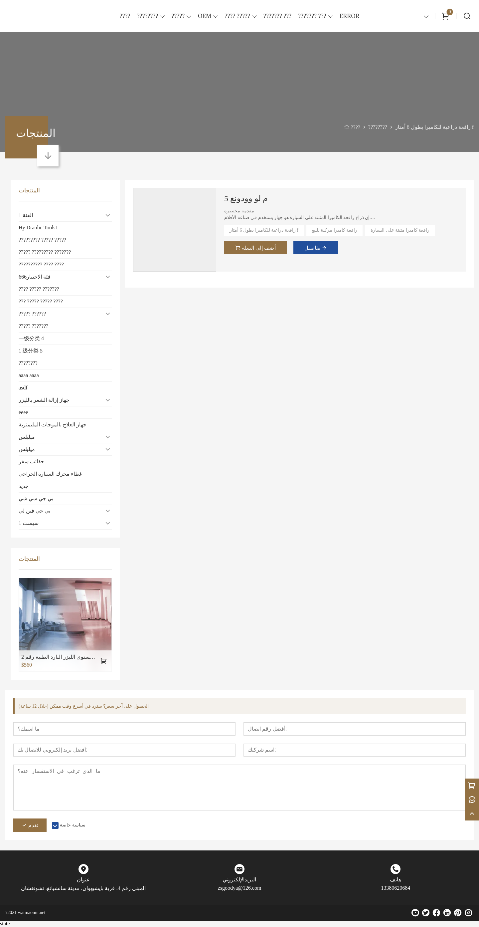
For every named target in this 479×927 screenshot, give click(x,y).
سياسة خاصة (72, 825)
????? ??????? (33, 326)
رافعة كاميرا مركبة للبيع (335, 230)
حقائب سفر (31, 461)
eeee (23, 412)
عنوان (83, 880)
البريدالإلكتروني (239, 880)
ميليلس (27, 437)
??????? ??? (312, 16)
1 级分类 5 (31, 350)
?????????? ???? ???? (41, 264)
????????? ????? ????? (42, 240)
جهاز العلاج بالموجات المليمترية (52, 424)
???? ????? (237, 16)
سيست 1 (29, 523)
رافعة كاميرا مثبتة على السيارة (400, 230)
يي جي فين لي (34, 511)
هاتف (395, 880)
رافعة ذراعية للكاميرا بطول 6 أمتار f (264, 230)
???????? (147, 16)
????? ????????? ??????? (45, 252)
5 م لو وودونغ (246, 198)
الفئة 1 (26, 215)
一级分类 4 (31, 338)
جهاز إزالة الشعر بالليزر (44, 400)
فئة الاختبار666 (35, 277)
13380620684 (395, 888)
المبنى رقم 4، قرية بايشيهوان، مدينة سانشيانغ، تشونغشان (83, 888)
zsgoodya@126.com (239, 888)
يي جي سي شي (36, 498)
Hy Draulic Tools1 (38, 227)
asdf (23, 387)
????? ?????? (32, 314)
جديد (24, 486)
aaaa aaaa (29, 375)
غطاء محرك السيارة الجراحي (50, 474)
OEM (204, 16)
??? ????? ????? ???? (41, 301)
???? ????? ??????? (39, 289)
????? (178, 16)
